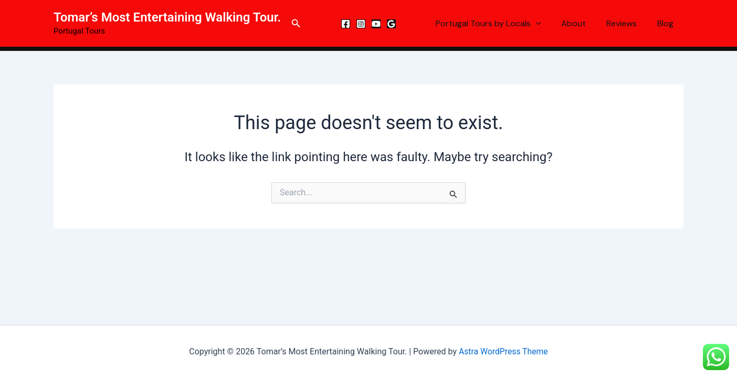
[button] (296, 23)
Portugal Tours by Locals (500, 24)
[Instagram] (360, 23)
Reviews (627, 23)
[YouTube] (376, 23)
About (582, 23)
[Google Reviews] (391, 23)
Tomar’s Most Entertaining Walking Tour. (167, 17)
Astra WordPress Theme (503, 351)
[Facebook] (345, 23)
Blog (667, 23)
